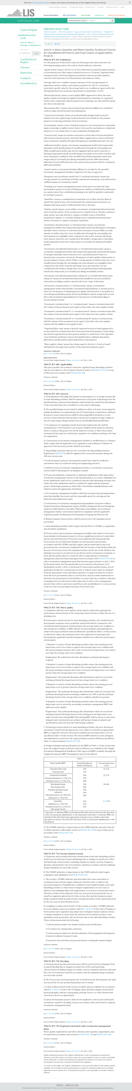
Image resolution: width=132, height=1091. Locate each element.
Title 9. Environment (65, 32)
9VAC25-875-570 (100, 370)
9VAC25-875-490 (78, 372)
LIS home (101, 7)
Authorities (26, 72)
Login (122, 7)
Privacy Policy (90, 7)
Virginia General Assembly (58, 7)
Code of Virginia (28, 29)
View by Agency (27, 42)
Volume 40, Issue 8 (73, 360)
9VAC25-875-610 (65, 832)
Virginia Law (99, 15)
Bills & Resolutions (70, 15)
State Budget (85, 15)
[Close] (130, 2)
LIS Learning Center (40, 2)
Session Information (51, 15)
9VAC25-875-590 (73, 741)
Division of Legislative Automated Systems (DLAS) (93, 1088)
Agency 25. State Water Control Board (88, 32)
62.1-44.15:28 (50, 353)
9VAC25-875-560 (80, 874)
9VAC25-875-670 (87, 830)
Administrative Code (78, 20)
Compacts (25, 78)
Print (57, 44)
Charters (25, 67)
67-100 (105, 801)
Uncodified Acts (28, 83)
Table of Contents (50, 32)
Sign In (111, 1088)
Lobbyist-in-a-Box (72, 1085)
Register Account (112, 7)
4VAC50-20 (60, 453)
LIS (22, 12)
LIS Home (59, 1085)
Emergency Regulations (30, 45)
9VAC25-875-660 (106, 558)
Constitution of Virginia (28, 61)
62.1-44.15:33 (87, 909)
